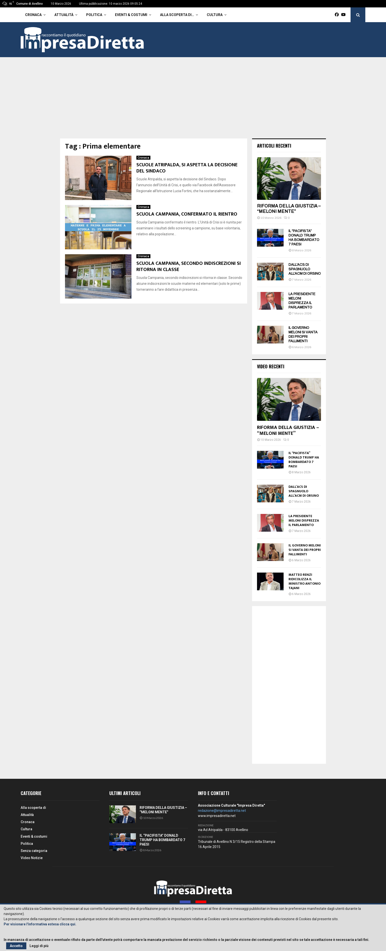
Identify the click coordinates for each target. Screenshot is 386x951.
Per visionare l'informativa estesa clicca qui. (40, 924)
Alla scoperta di (33, 808)
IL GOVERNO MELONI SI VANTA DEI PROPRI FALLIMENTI (305, 550)
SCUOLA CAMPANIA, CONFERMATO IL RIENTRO (186, 214)
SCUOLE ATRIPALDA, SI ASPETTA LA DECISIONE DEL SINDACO (187, 168)
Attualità (63, 15)
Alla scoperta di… (177, 15)
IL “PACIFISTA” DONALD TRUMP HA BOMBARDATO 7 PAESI (304, 459)
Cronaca (33, 15)
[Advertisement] (193, 101)
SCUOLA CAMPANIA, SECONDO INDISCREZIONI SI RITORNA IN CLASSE (188, 266)
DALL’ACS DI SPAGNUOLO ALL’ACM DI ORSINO (305, 269)
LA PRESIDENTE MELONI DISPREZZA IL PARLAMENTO (304, 520)
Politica (94, 15)
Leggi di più (39, 946)
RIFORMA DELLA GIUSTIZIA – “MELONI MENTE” (289, 209)
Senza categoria (34, 851)
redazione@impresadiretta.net (222, 811)
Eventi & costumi (131, 15)
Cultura (215, 15)
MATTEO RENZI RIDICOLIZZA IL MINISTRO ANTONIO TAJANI (305, 581)
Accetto (16, 946)
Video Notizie (32, 858)
